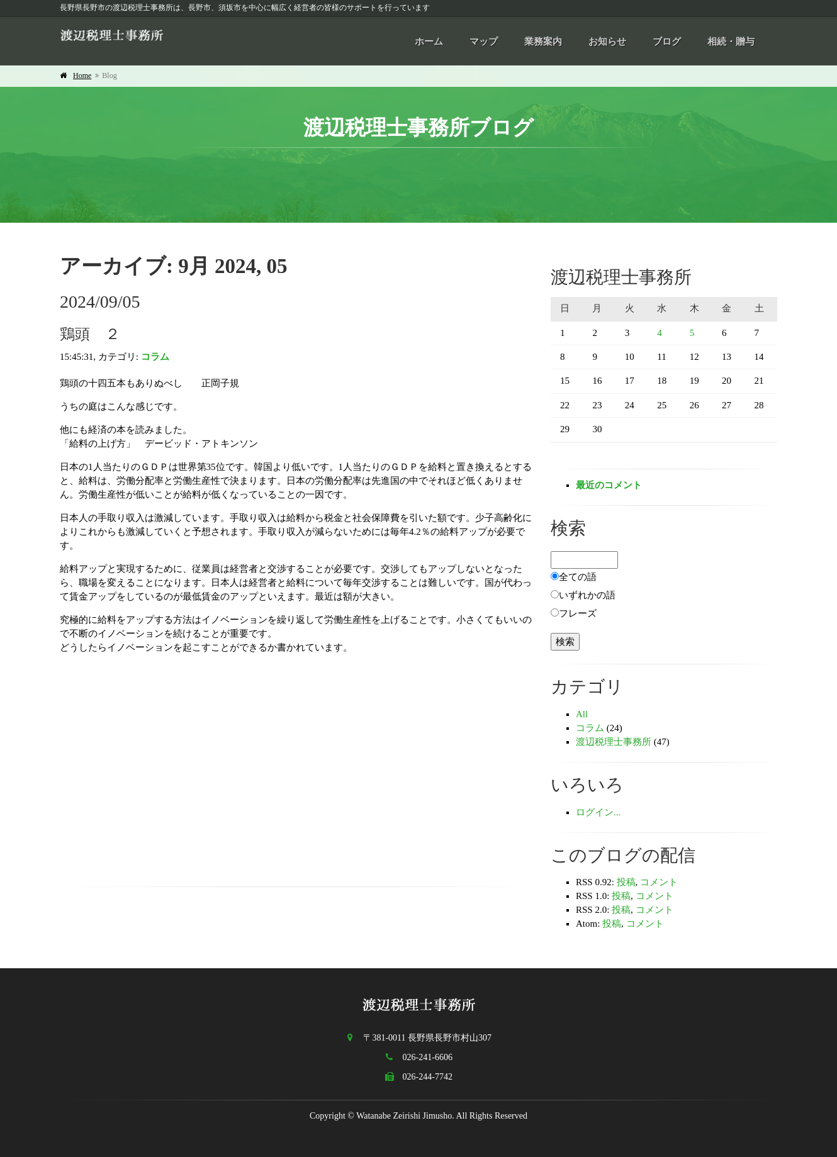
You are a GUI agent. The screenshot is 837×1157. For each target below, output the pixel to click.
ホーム (429, 41)
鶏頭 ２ (90, 334)
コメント (659, 882)
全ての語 (578, 577)
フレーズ (578, 613)
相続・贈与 (731, 41)
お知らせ (607, 41)
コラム (155, 357)
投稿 (626, 882)
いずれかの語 (587, 595)
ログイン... (598, 812)
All (582, 714)
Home (82, 75)
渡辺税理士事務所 (613, 742)
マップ (483, 41)
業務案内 (543, 41)
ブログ (667, 41)
